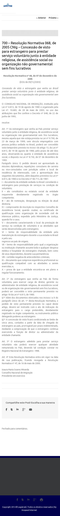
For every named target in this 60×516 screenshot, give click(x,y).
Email (30, 409)
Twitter (12, 409)
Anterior (42, 18)
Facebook (6, 409)
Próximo (53, 18)
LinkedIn (17, 409)
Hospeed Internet (29, 510)
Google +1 (23, 409)
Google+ (34, 499)
